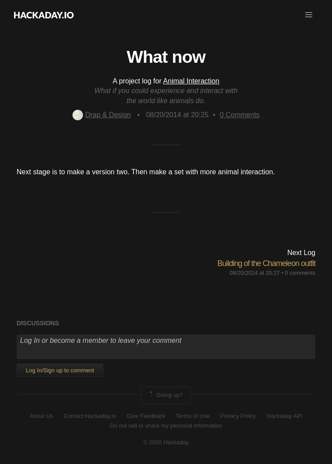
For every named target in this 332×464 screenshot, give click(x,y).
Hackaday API (285, 416)
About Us (41, 416)
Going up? (165, 395)
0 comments (300, 273)
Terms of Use (193, 416)
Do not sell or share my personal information (166, 425)
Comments (240, 115)
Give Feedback (146, 416)
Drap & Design (101, 115)
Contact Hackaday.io (90, 416)
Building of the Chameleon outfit (266, 263)
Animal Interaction (191, 81)
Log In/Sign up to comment (60, 370)
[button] (309, 15)
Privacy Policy (238, 416)
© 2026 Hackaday (166, 442)
